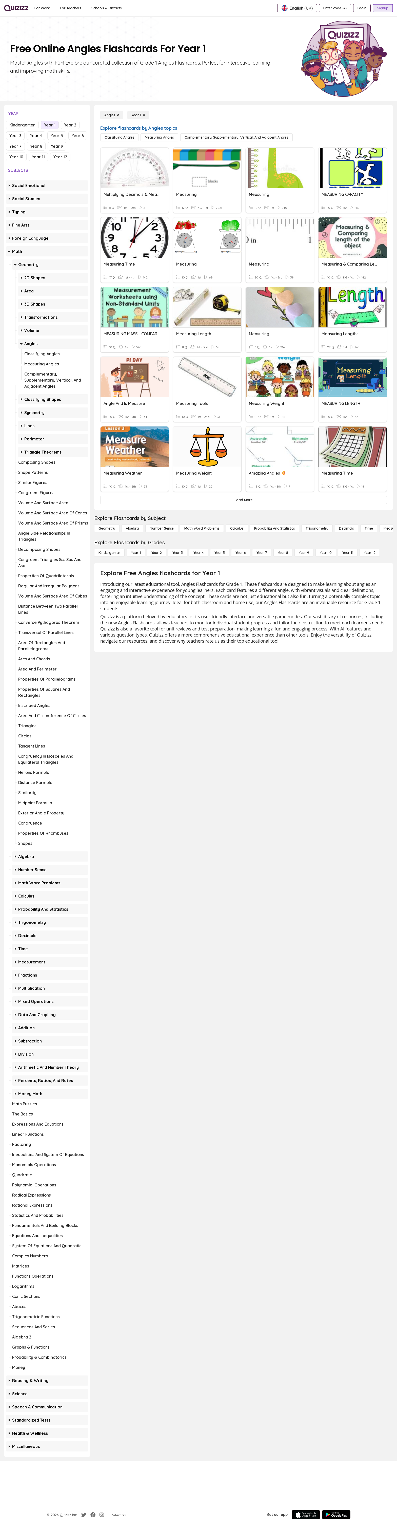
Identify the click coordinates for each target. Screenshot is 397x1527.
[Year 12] (370, 553)
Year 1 (49, 124)
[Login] (362, 8)
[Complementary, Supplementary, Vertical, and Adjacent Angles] (236, 137)
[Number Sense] (161, 528)
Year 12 (60, 156)
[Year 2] (156, 553)
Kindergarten (22, 124)
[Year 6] (240, 553)
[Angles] (111, 115)
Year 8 (36, 146)
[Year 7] (261, 553)
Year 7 (15, 146)
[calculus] (237, 528)
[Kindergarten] (109, 553)
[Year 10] (325, 553)
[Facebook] (92, 1515)
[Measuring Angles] (159, 137)
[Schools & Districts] (106, 8)
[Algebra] (132, 528)
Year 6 (78, 135)
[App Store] (306, 1514)
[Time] (368, 528)
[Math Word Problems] (202, 528)
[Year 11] (348, 553)
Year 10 (16, 156)
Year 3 (15, 135)
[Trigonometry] (317, 528)
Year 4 (36, 135)
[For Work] (42, 8)
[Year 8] (282, 553)
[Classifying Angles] (119, 137)
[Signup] (383, 8)
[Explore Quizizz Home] (16, 8)
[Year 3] (177, 553)
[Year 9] (303, 553)
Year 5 (57, 135)
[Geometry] (107, 528)
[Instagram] (102, 1515)
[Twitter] (83, 1515)
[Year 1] (138, 115)
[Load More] (243, 500)
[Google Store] (336, 1514)
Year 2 (70, 124)
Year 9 (57, 146)
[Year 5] (219, 553)
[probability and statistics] (274, 528)
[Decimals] (346, 528)
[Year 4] (198, 553)
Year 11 (38, 156)
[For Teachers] (70, 8)
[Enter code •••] (335, 8)
